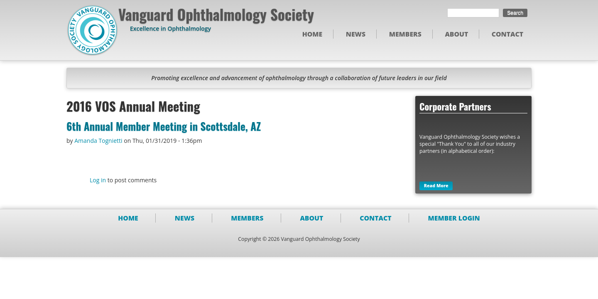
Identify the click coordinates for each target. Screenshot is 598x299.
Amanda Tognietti (98, 141)
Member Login (454, 218)
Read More (436, 186)
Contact (507, 34)
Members (405, 34)
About (456, 34)
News (355, 34)
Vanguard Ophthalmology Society (216, 14)
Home (312, 34)
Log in (98, 180)
